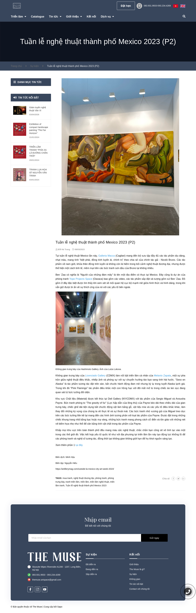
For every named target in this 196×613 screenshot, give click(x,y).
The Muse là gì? (137, 569)
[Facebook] (30, 589)
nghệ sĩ (81, 438)
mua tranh (67, 478)
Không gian (134, 579)
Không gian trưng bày (67, 375)
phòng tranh (66, 438)
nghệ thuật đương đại (158, 264)
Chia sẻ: (166, 478)
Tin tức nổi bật (28, 97)
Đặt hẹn (126, 5)
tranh (72, 403)
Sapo (59, 606)
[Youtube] (44, 589)
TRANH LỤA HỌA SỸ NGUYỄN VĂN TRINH (38, 172)
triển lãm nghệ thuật (99, 482)
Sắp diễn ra (91, 574)
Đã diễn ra (91, 564)
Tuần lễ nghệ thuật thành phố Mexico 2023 (86, 485)
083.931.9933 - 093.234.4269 (46, 575)
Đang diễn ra (92, 569)
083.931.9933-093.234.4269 (157, 5)
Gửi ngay (154, 538)
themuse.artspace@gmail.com (46, 579)
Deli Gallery (114, 398)
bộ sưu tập (144, 255)
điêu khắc (168, 407)
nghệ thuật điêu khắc (78, 379)
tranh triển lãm (72, 482)
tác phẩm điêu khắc (100, 388)
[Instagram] (37, 589)
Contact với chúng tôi (139, 589)
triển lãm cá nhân (138, 375)
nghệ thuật (129, 430)
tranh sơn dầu (116, 268)
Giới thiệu (134, 564)
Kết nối (134, 554)
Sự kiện (91, 554)
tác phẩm (169, 255)
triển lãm (85, 482)
